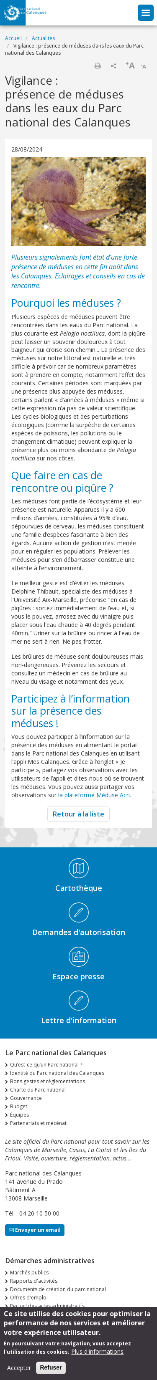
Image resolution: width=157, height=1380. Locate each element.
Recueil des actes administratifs (47, 1305)
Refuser (51, 1373)
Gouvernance (26, 1098)
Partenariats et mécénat (38, 1123)
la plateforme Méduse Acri (94, 795)
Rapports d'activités (33, 1280)
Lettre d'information (78, 1020)
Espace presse (78, 976)
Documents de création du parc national (58, 1289)
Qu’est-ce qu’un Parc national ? (46, 1064)
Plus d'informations (97, 1357)
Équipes (19, 1114)
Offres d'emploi (29, 1297)
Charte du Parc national (38, 1089)
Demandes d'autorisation (78, 932)
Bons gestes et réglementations (47, 1081)
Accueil (13, 38)
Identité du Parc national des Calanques (57, 1073)
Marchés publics (29, 1272)
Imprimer (97, 65)
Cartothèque (78, 888)
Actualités (43, 38)
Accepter (19, 1373)
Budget (18, 1106)
